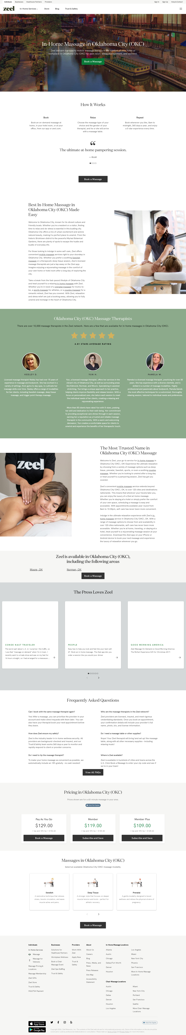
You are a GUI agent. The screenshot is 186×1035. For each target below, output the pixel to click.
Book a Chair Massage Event (57, 963)
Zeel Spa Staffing (58, 969)
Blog (88, 958)
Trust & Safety (34, 986)
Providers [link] (48, 2)
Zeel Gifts (32, 978)
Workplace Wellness (59, 957)
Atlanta (109, 950)
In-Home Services (29, 9)
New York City (137, 958)
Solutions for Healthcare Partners (59, 951)
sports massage (41, 290)
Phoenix (134, 963)
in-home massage (65, 283)
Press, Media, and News (93, 964)
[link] (9, 9)
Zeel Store (32, 982)
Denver (109, 967)
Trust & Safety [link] (71, 9)
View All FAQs (93, 772)
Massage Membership (37, 973)
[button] (90, 163)
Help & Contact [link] (177, 2)
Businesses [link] (19, 2)
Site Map (89, 975)
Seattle (135, 1004)
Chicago (109, 958)
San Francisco (137, 967)
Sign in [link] (156, 2)
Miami (133, 954)
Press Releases (92, 970)
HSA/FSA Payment (36, 991)
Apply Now (76, 957)
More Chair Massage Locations (141, 1010)
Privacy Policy (124, 1032)
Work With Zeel (76, 951)
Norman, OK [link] (74, 569)
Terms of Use (112, 1032)
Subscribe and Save (93, 838)
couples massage (72, 290)
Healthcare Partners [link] (34, 2)
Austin (108, 954)
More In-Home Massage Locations (140, 973)
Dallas (108, 995)
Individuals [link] (8, 2)
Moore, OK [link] (36, 569)
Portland (136, 995)
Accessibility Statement (91, 980)
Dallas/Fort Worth (113, 963)
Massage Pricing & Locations (35, 967)
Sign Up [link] (165, 2)
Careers (89, 954)
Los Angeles (136, 950)
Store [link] (46, 9)
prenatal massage (63, 286)
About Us (90, 950)
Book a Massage (93, 179)
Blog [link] (57, 9)
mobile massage (46, 254)
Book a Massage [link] (93, 61)
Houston (109, 971)
